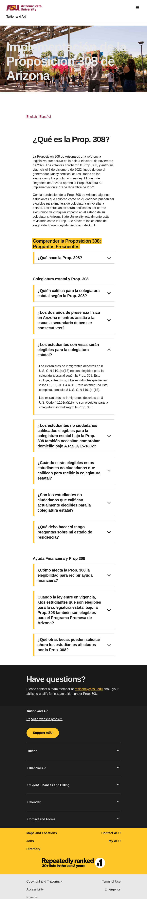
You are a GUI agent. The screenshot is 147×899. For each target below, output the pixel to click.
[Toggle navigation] (137, 8)
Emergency (113, 889)
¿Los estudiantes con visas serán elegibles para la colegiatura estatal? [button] (74, 349)
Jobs (30, 841)
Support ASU (43, 732)
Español (45, 116)
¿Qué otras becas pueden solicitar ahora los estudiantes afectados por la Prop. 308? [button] (74, 644)
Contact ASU (110, 833)
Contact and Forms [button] (73, 819)
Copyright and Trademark (44, 881)
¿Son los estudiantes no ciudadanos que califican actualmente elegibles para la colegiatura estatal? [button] (74, 502)
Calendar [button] (73, 802)
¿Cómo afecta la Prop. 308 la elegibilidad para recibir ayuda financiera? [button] (74, 575)
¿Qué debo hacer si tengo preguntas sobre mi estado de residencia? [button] (74, 532)
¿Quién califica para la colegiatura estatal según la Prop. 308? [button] (74, 293)
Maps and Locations (42, 833)
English (32, 116)
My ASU (115, 841)
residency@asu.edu (89, 689)
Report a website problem (45, 719)
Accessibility (35, 889)
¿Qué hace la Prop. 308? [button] (74, 257)
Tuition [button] (73, 751)
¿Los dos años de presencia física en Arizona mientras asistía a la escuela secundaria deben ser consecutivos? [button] (74, 320)
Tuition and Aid (16, 16)
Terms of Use (111, 881)
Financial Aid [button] (73, 768)
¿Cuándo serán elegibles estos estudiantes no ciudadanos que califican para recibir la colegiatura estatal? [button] (74, 470)
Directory (33, 849)
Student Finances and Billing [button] (73, 785)
